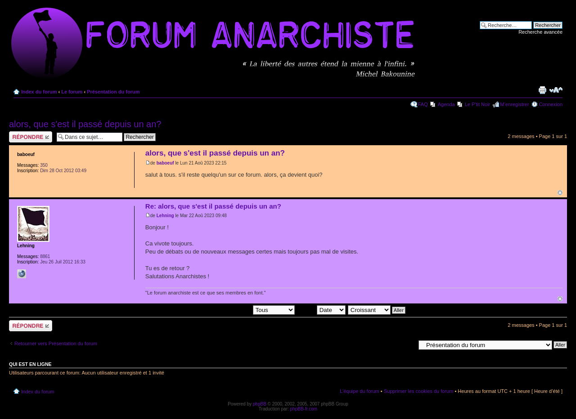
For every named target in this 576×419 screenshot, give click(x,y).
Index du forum (39, 91)
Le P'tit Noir (477, 104)
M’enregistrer (514, 104)
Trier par (321, 309)
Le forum (71, 91)
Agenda (446, 104)
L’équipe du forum (359, 391)
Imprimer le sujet (542, 90)
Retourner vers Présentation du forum (55, 343)
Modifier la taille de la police (555, 90)
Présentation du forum (113, 91)
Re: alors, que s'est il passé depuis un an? (213, 206)
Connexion (550, 104)
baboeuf (165, 162)
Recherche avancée (540, 32)
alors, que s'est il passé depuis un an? (85, 124)
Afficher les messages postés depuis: (232, 309)
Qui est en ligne (30, 364)
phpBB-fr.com (304, 408)
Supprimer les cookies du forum (419, 391)
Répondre (30, 137)
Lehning (165, 215)
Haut (560, 192)
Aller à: (407, 344)
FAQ (423, 104)
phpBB (259, 403)
